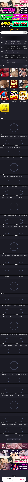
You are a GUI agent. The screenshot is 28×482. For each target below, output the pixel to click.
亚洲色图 (13, 50)
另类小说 (13, 57)
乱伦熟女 (19, 48)
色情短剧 (13, 62)
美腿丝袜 (7, 52)
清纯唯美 (13, 52)
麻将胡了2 (7, 38)
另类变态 (25, 48)
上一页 (12, 439)
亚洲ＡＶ (7, 41)
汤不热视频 (25, 60)
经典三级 (13, 48)
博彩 (2, 37)
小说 (2, 56)
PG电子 (7, 37)
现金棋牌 (19, 38)
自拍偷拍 (13, 41)
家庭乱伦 (13, 55)
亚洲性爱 (7, 46)
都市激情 (7, 55)
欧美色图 (19, 50)
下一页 (16, 439)
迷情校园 (7, 57)
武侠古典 (25, 55)
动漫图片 (25, 50)
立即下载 (22, 479)
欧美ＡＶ (19, 41)
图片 (2, 51)
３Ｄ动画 (25, 41)
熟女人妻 (7, 43)
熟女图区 (19, 52)
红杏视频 (7, 62)
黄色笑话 (19, 57)
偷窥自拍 (7, 50)
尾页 (20, 439)
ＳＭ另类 (25, 43)
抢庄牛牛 (25, 38)
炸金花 (13, 38)
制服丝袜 (7, 48)
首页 (8, 439)
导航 (2, 61)
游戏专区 (25, 37)
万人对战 (19, 37)
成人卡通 (19, 46)
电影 (2, 47)
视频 (2, 42)
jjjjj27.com (14, 30)
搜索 (25, 32)
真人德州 (13, 37)
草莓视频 (19, 60)
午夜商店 (13, 60)
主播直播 (19, 43)
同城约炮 (7, 60)
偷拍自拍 (13, 46)
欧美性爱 (25, 46)
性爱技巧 (25, 57)
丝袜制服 (13, 43)
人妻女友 (19, 55)
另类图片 (25, 52)
